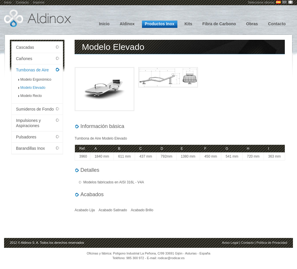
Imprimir (39, 2)
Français (290, 2)
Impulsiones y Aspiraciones (28, 123)
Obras (252, 23)
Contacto (22, 2)
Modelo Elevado (32, 88)
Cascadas (25, 47)
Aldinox (127, 23)
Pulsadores (26, 137)
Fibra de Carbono (219, 23)
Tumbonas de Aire (32, 70)
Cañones (24, 58)
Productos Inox (159, 23)
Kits (188, 23)
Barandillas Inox (30, 148)
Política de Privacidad (271, 242)
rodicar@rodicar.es (171, 258)
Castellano (278, 2)
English (284, 2)
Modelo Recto (31, 96)
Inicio (8, 2)
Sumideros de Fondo (35, 109)
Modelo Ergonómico (35, 79)
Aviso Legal (230, 242)
